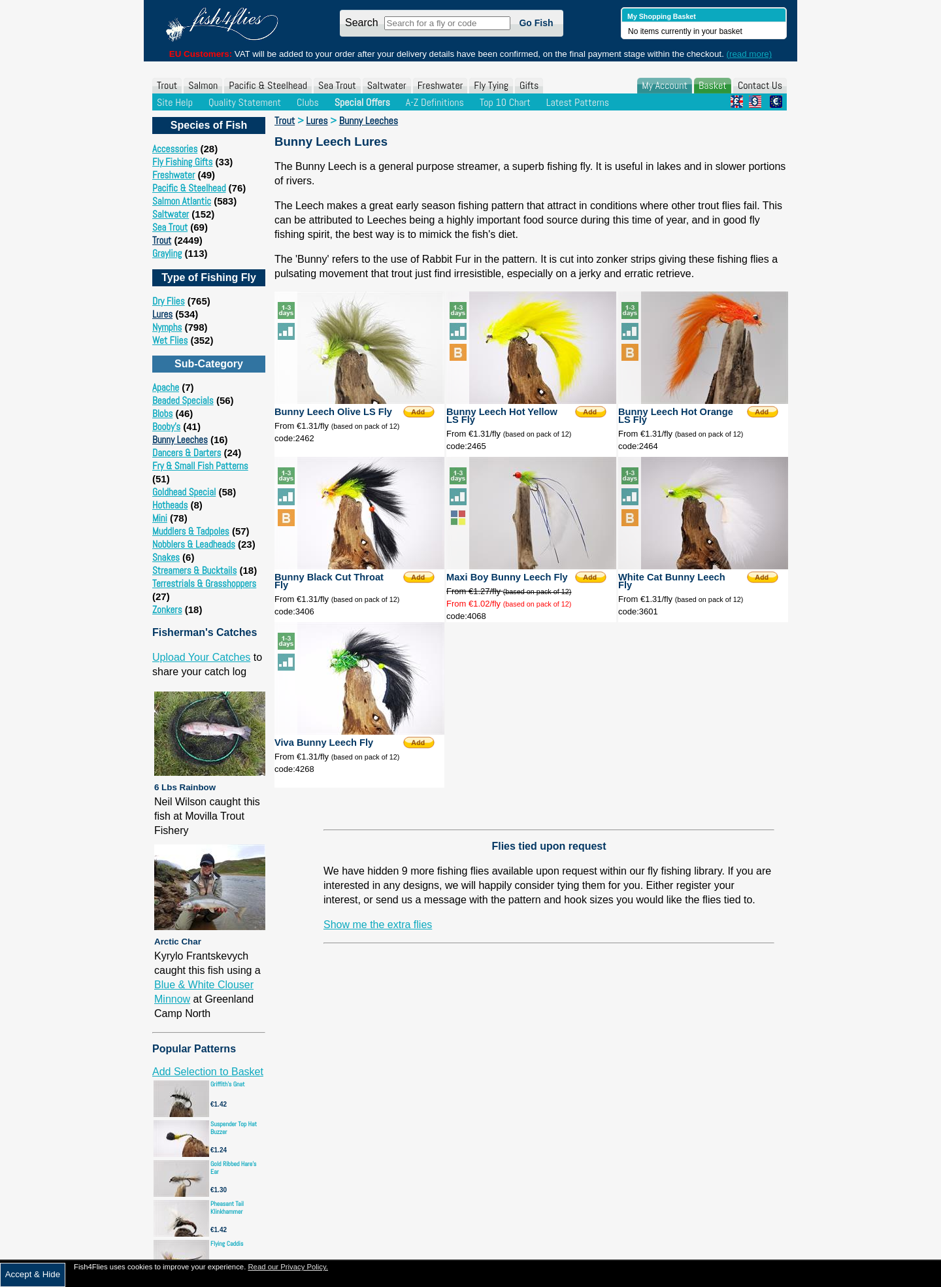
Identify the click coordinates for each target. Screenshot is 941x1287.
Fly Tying (491, 85)
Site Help (175, 102)
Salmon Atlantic (181, 201)
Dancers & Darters (186, 452)
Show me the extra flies (377, 924)
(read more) (749, 54)
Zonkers (167, 609)
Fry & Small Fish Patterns (200, 466)
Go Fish (536, 23)
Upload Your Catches (201, 657)
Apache (165, 387)
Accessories (174, 148)
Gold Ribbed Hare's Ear (233, 1168)
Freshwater (440, 85)
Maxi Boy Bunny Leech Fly (507, 577)
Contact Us (760, 85)
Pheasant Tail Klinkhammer (227, 1207)
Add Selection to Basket (207, 1071)
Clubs (308, 102)
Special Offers (362, 102)
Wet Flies (170, 340)
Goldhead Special (184, 492)
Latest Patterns (577, 102)
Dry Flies (168, 301)
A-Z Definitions (435, 102)
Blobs (162, 413)
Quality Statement (244, 102)
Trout (167, 85)
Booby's (166, 426)
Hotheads (170, 505)
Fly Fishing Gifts (182, 162)
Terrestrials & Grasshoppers (204, 583)
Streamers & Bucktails (194, 570)
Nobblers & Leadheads (193, 544)
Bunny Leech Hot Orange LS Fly (675, 416)
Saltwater (386, 85)
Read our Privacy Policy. (288, 1267)
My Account (664, 85)
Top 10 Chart (505, 102)
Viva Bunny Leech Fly (323, 742)
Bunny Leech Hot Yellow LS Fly (501, 416)
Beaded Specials (183, 400)
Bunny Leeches (180, 439)
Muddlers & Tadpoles (190, 531)
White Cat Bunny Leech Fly (671, 581)
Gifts (529, 85)
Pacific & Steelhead (268, 85)
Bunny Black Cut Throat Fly (329, 581)
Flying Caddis (226, 1243)
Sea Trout (337, 85)
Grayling (167, 253)
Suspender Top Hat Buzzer (233, 1128)
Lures (162, 314)
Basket (713, 85)
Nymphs (167, 327)
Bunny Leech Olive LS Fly (333, 412)
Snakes (166, 557)
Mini (159, 518)
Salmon (203, 85)
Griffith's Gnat (227, 1084)
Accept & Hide (32, 1274)
